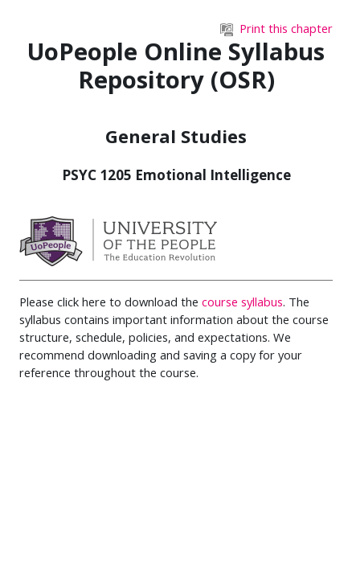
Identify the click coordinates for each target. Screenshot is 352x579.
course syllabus (242, 302)
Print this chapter (276, 28)
